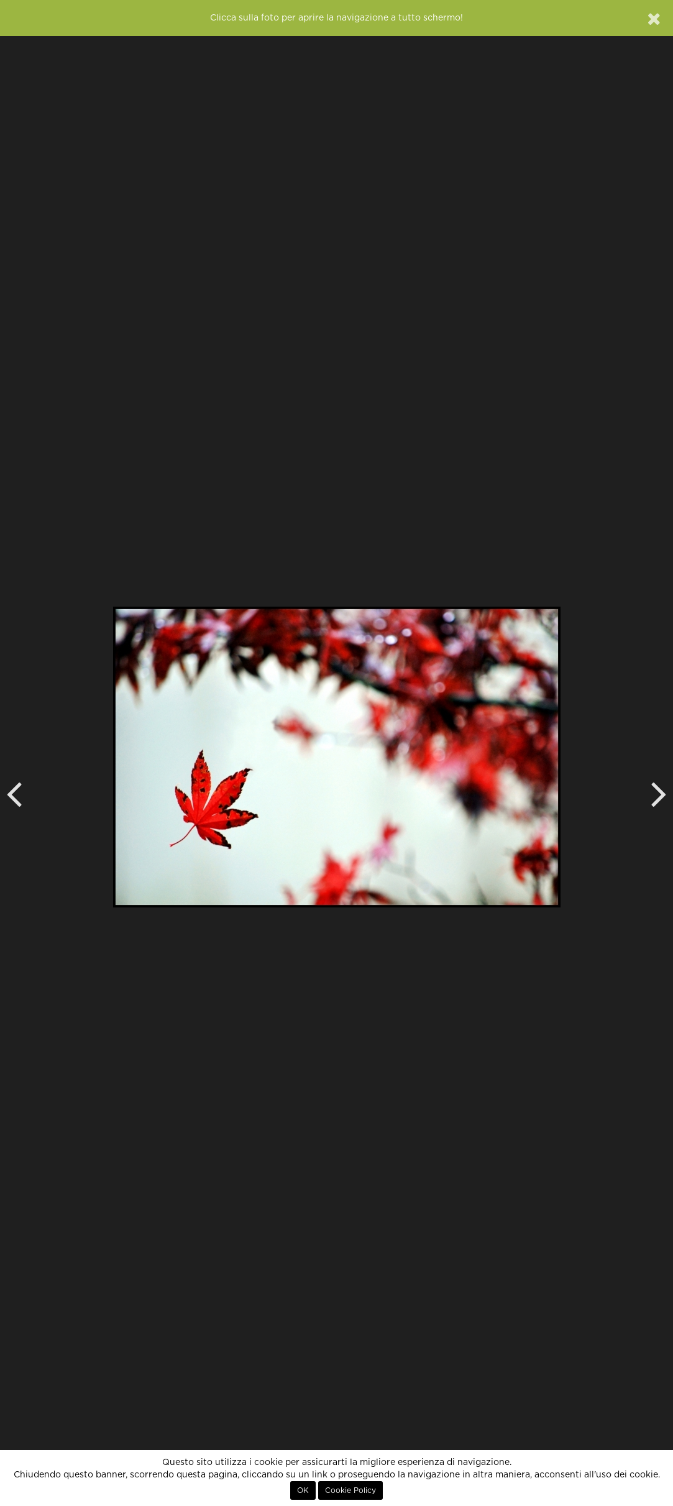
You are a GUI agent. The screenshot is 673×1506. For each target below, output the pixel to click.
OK (303, 1490)
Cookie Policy (350, 1490)
